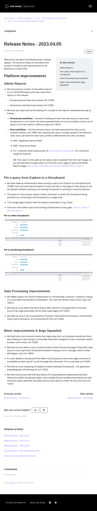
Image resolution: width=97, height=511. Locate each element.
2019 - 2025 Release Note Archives (51, 18)
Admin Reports (66, 67)
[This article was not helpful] (43, 410)
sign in (13, 482)
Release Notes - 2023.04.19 (16, 397)
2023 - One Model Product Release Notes (25, 21)
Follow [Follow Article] (89, 51)
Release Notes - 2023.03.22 (16, 435)
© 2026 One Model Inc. (16, 502)
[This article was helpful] (35, 410)
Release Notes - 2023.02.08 (80, 397)
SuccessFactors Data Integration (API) (22, 450)
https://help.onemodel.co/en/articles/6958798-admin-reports (55, 166)
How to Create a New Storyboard (19, 455)
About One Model (37, 502)
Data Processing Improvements (74, 78)
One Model (9, 18)
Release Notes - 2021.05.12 (16, 440)
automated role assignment (62, 150)
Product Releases (24, 18)
